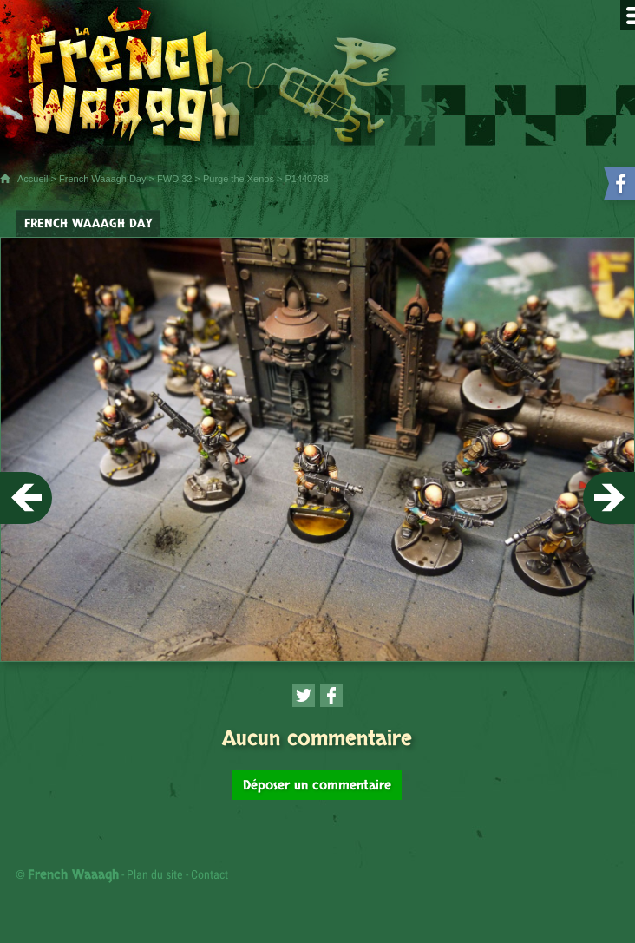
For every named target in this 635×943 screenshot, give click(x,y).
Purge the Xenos (238, 179)
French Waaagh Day (102, 179)
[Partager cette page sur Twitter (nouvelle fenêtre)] (303, 695)
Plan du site (155, 874)
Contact (209, 874)
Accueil (32, 179)
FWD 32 (174, 179)
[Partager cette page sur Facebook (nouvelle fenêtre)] (331, 695)
